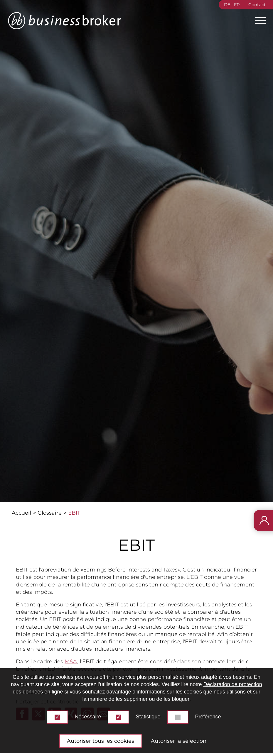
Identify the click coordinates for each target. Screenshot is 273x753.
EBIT (74, 513)
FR (237, 4)
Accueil (21, 513)
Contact (257, 4)
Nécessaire (88, 717)
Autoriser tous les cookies (100, 741)
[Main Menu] (258, 20)
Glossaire (50, 513)
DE (227, 4)
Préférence (208, 717)
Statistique (148, 717)
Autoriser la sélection (178, 741)
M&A (71, 661)
